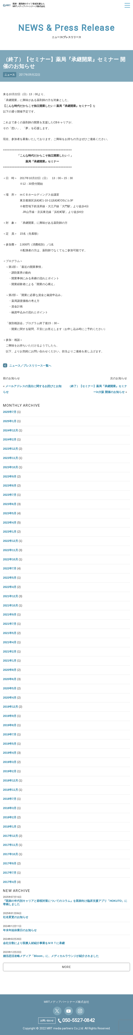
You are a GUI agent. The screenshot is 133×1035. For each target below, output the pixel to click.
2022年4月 (9, 587)
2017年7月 (9, 872)
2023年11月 (10, 458)
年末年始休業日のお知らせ (20, 930)
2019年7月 (9, 734)
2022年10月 (10, 559)
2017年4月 (9, 881)
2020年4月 (9, 697)
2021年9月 (9, 614)
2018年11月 (10, 789)
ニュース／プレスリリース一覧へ (30, 365)
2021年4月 (9, 642)
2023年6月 (9, 504)
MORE (66, 967)
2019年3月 (9, 762)
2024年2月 (9, 439)
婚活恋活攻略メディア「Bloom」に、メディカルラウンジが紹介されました (51, 956)
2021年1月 (9, 660)
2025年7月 (9, 411)
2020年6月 (9, 679)
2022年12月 (10, 540)
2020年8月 (9, 669)
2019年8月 (9, 725)
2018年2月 (9, 817)
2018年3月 (9, 808)
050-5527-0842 (78, 1020)
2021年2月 (9, 651)
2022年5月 (9, 577)
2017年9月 (9, 863)
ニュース (9, 74)
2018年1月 (9, 826)
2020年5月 (9, 688)
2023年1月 (9, 531)
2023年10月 (10, 467)
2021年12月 (10, 596)
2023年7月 (9, 494)
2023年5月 (9, 513)
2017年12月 (10, 835)
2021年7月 (9, 623)
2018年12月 (10, 780)
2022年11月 (10, 550)
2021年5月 (9, 633)
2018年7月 (9, 798)
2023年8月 (9, 485)
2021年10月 (10, 605)
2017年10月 (10, 854)
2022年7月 (9, 568)
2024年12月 (10, 430)
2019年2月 (9, 771)
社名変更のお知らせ (15, 917)
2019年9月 (9, 715)
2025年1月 (9, 421)
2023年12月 (10, 448)
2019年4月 (9, 752)
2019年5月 (9, 743)
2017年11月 (10, 844)
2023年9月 (9, 476)
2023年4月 (9, 522)
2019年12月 (10, 706)
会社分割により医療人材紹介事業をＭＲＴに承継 (34, 943)
